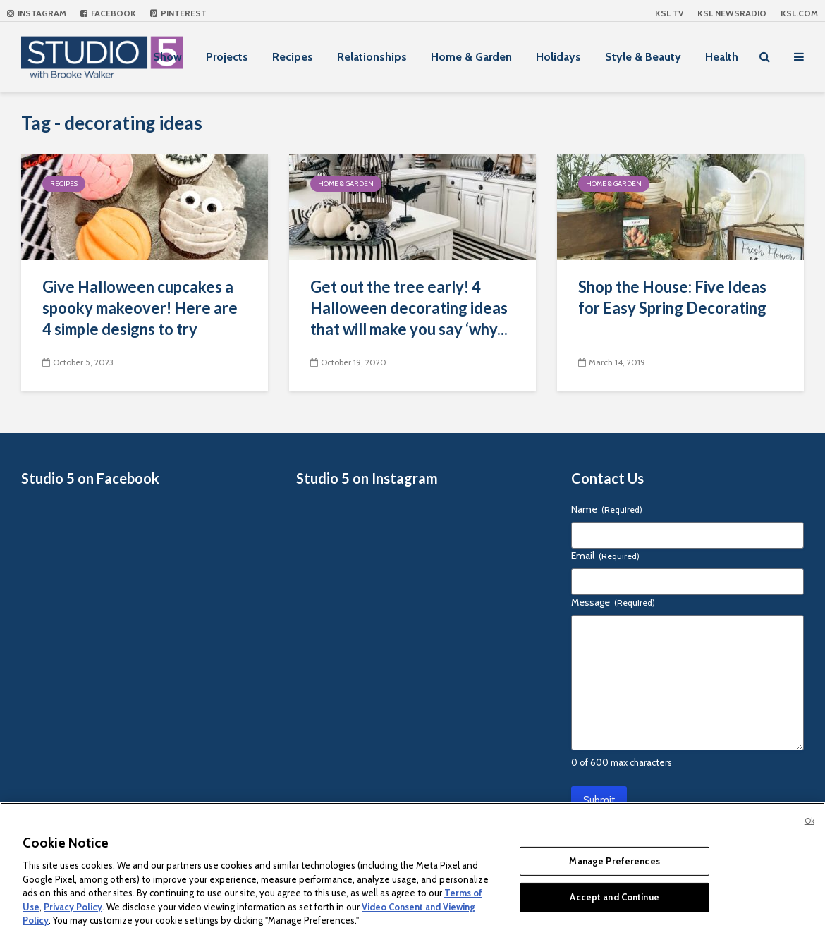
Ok (809, 821)
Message (613, 602)
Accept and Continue (614, 897)
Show (167, 56)
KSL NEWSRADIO (731, 13)
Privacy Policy (73, 906)
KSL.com (799, 13)
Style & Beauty (643, 56)
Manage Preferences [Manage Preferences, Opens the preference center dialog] (614, 861)
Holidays (558, 56)
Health (721, 56)
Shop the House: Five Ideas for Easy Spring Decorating (672, 297)
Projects (227, 56)
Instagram (36, 13)
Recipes (292, 56)
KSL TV (669, 13)
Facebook (108, 13)
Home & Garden (471, 56)
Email (605, 555)
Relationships (372, 56)
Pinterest (178, 13)
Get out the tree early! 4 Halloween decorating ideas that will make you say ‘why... (409, 307)
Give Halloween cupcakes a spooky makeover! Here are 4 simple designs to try (140, 307)
